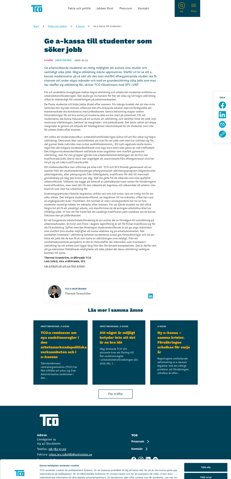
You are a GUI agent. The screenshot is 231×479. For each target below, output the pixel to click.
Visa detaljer (164, 473)
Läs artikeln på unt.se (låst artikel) (64, 266)
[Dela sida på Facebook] (222, 105)
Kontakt (143, 8)
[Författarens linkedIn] (150, 296)
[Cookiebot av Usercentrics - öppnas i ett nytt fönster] (19, 473)
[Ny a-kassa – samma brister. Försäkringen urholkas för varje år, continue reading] (174, 352)
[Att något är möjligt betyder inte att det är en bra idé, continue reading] (118, 352)
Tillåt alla (206, 449)
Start (39, 26)
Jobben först (105, 8)
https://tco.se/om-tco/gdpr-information (123, 463)
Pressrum (126, 8)
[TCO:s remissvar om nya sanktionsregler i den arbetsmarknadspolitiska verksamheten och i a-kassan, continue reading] (60, 352)
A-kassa (84, 26)
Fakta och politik (79, 8)
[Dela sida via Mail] (222, 124)
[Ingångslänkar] (108, 8)
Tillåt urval (206, 459)
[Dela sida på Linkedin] (222, 114)
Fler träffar (115, 394)
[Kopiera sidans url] (222, 134)
